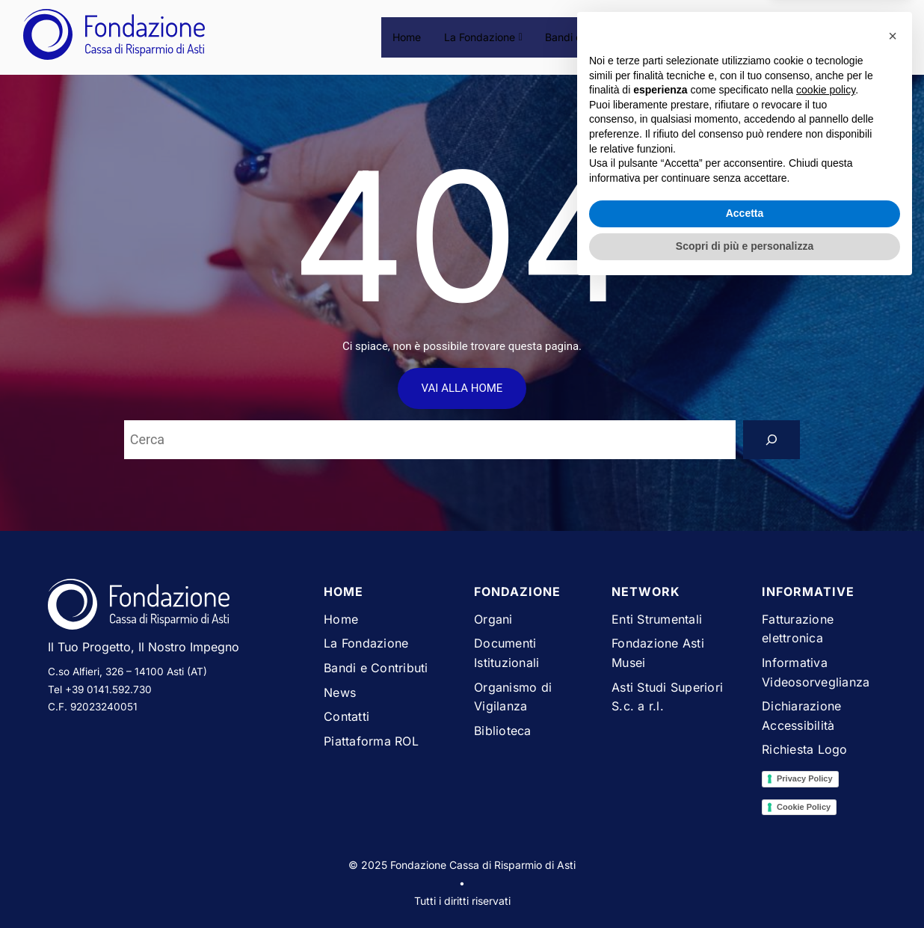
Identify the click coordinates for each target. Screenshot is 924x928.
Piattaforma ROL (808, 37)
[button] (893, 677)
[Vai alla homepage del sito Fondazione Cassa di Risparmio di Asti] (174, 607)
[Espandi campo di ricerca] (886, 37)
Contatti (725, 37)
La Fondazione (485, 37)
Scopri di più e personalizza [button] (744, 887)
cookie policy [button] (825, 731)
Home (409, 37)
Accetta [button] (745, 855)
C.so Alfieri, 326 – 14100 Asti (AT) (127, 671)
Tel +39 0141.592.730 (100, 689)
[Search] (771, 439)
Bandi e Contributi (590, 37)
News (670, 37)
